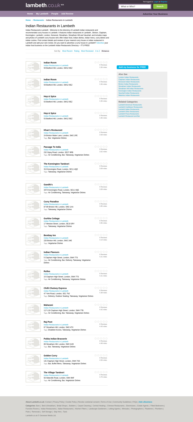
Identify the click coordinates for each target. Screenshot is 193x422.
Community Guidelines (122, 402)
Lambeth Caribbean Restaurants (130, 107)
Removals (36, 412)
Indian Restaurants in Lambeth (56, 65)
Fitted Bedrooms (157, 406)
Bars (38, 406)
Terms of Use (106, 402)
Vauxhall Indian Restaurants (129, 93)
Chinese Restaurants (116, 406)
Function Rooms (32, 409)
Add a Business (145, 402)
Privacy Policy (58, 402)
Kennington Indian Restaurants (130, 91)
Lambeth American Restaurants (130, 105)
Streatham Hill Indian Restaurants (131, 88)
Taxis (65, 412)
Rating (76, 51)
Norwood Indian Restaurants (129, 82)
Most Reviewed (87, 51)
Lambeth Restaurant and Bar (129, 116)
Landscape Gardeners (98, 409)
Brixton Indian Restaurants (128, 84)
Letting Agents (114, 409)
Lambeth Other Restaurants (129, 111)
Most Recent (67, 51)
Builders (72, 406)
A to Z (97, 51)
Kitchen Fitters (81, 409)
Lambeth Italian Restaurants (129, 109)
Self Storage (47, 412)
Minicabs (126, 409)
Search (160, 6)
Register (164, 2)
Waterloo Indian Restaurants (129, 95)
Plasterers (149, 409)
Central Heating (99, 406)
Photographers (137, 409)
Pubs (28, 412)
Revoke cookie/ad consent (88, 402)
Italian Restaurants (65, 409)
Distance (105, 51)
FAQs (135, 402)
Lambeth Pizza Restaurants (129, 114)
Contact (48, 402)
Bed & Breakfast (48, 406)
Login (156, 2)
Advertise (100, 43)
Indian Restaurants (49, 409)
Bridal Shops (62, 406)
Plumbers (159, 409)
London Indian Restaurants (128, 77)
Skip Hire (58, 412)
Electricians (131, 406)
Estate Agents (143, 406)
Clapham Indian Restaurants (129, 79)
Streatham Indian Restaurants (130, 86)
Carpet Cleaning (84, 406)
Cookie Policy (71, 402)
